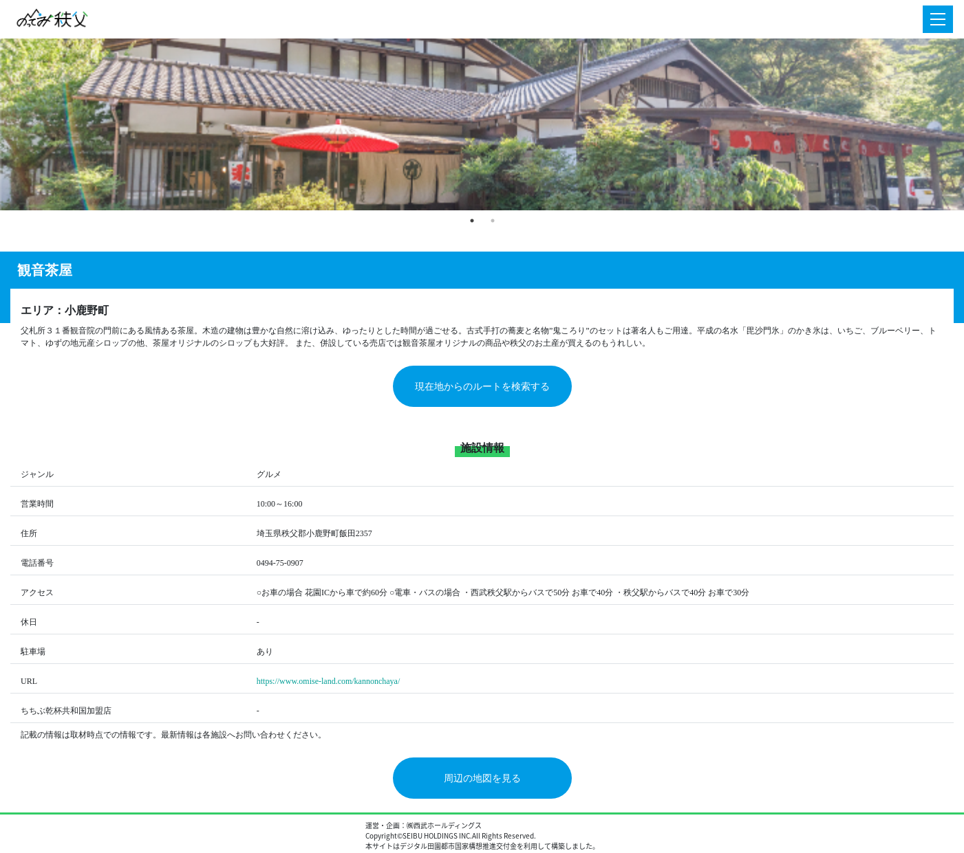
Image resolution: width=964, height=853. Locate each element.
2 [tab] (493, 221)
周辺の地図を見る (482, 778)
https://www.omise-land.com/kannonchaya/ (328, 681)
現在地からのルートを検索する (482, 386)
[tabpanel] (482, 124)
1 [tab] (472, 221)
